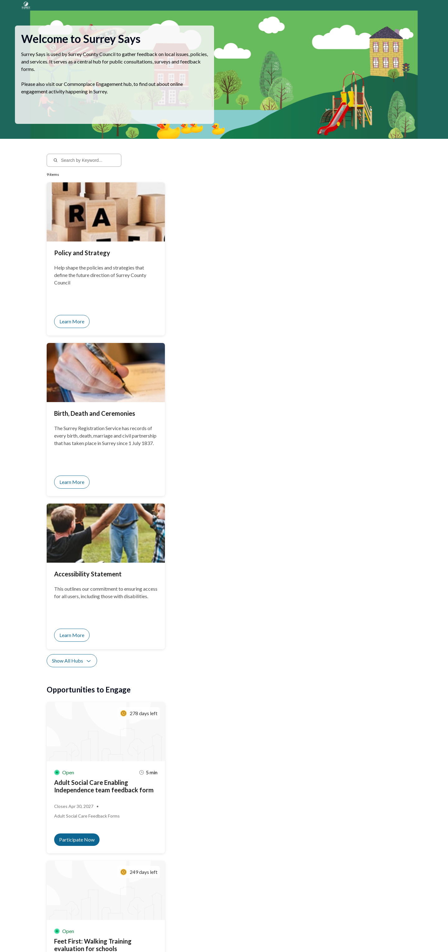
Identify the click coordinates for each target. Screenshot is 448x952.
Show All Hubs (72, 362)
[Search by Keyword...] (88, 167)
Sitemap (119, 935)
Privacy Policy (96, 935)
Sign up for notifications (121, 894)
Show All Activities (76, 599)
